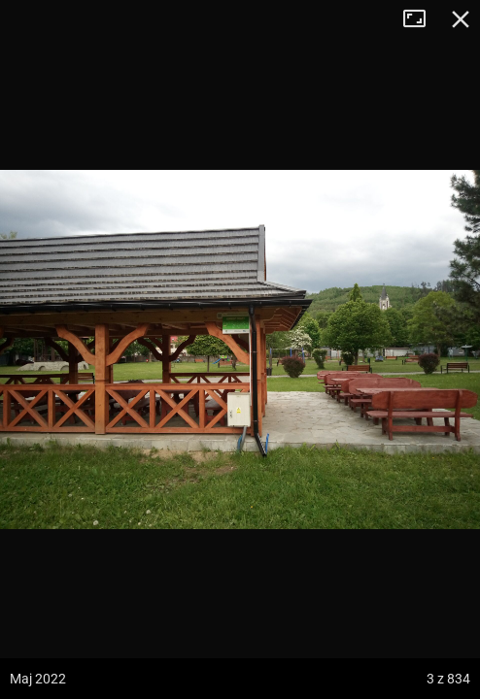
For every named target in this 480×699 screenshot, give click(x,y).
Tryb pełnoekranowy (421, 19)
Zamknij (460, 19)
